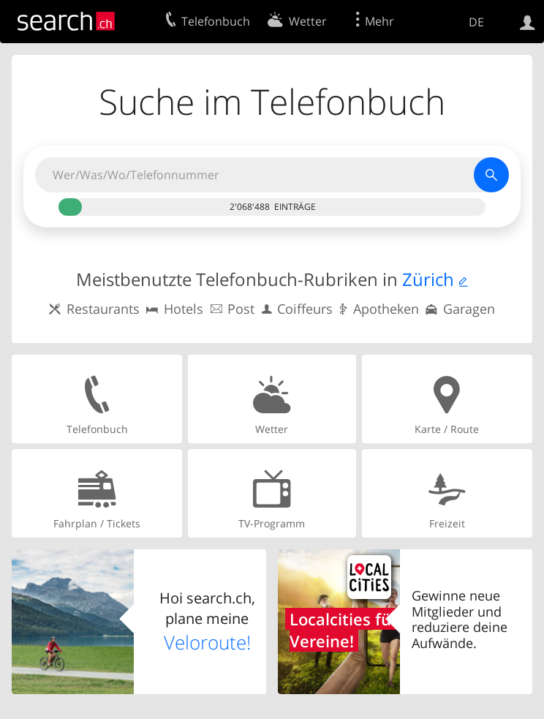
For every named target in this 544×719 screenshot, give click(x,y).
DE (476, 22)
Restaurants (103, 308)
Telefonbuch (97, 398)
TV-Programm (272, 492)
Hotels (183, 308)
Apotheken (386, 308)
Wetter (272, 398)
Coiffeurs (305, 308)
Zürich (428, 279)
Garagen (469, 308)
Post (240, 308)
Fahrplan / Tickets (97, 492)
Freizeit (447, 492)
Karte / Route (447, 398)
